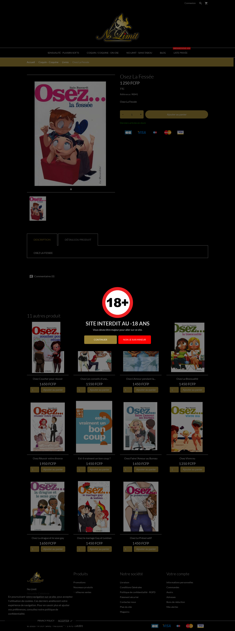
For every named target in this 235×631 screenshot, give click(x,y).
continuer (100, 339)
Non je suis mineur (134, 339)
